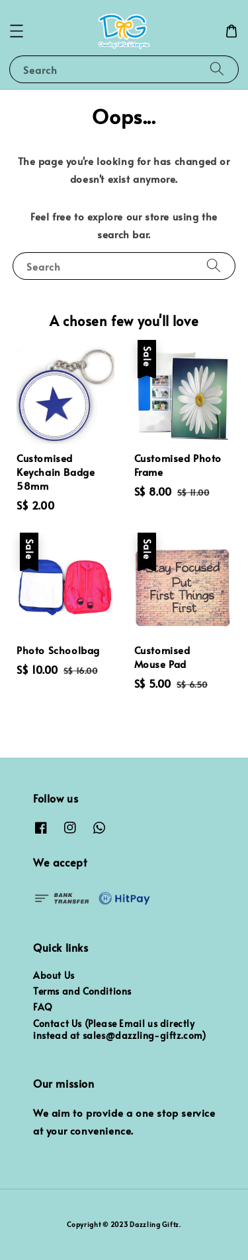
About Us (54, 975)
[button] (16, 31)
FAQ (43, 1007)
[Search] (217, 69)
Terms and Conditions (82, 991)
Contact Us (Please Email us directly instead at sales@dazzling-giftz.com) (119, 1029)
